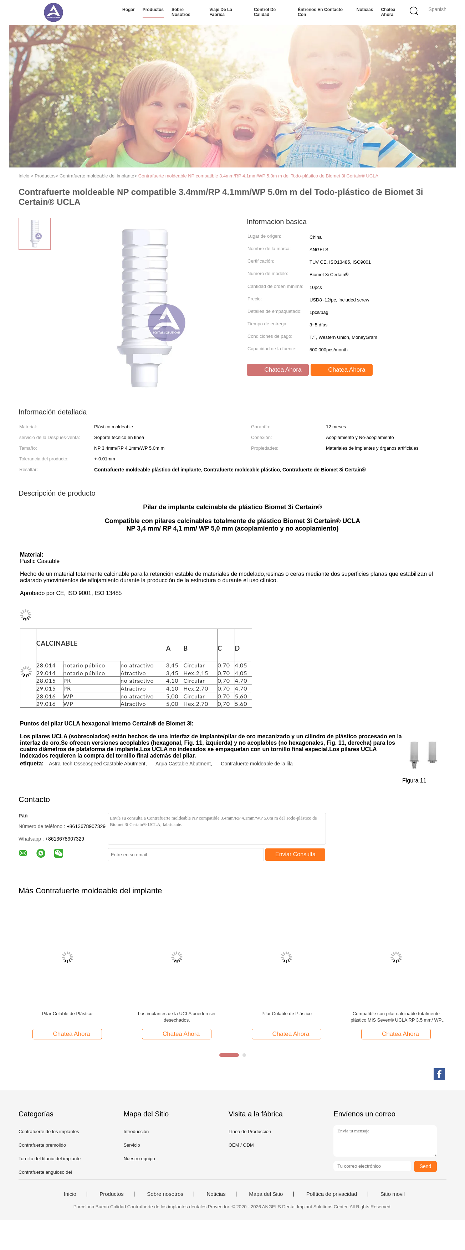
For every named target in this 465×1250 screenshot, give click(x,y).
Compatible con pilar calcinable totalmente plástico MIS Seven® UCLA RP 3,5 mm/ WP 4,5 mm (396, 1017)
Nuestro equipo (139, 1158)
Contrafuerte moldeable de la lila (257, 763)
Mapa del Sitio (266, 1194)
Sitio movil (392, 1194)
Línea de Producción (250, 1131)
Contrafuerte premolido (42, 1145)
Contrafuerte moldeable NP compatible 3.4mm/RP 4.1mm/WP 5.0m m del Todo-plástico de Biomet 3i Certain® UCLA (258, 176)
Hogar (128, 9)
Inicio (70, 1194)
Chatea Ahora (388, 12)
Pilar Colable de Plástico (67, 1013)
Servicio (131, 1145)
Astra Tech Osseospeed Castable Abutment (97, 763)
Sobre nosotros (181, 12)
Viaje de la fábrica (220, 12)
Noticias (365, 9)
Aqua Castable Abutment (183, 763)
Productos (153, 9)
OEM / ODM (241, 1145)
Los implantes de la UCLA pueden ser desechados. (177, 1017)
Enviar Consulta (295, 854)
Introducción (136, 1131)
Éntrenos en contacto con (320, 12)
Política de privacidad (331, 1194)
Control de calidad (265, 12)
